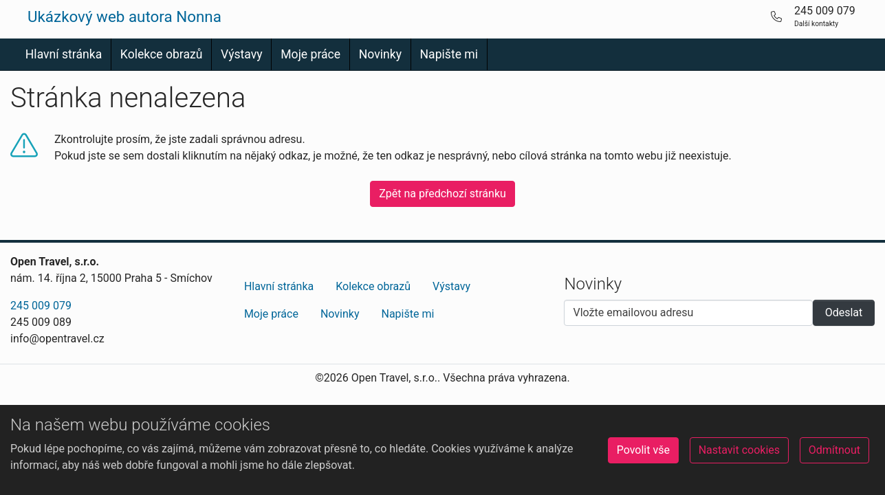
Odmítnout (834, 449)
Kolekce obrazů (161, 54)
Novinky (380, 54)
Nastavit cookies (739, 449)
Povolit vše (643, 449)
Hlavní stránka (63, 54)
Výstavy (242, 54)
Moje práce (310, 54)
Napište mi (449, 54)
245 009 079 (41, 305)
